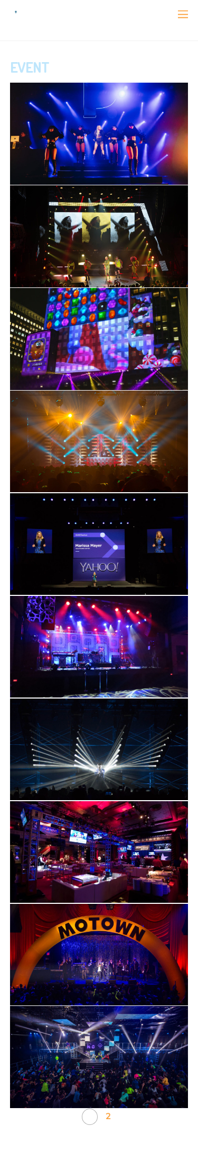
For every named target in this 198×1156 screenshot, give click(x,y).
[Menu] (183, 14)
